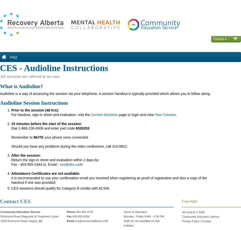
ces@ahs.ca (69, 164)
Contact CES (15, 201)
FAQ (13, 57)
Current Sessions (104, 115)
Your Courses (165, 115)
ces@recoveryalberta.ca (90, 220)
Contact (219, 39)
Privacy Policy (190, 221)
